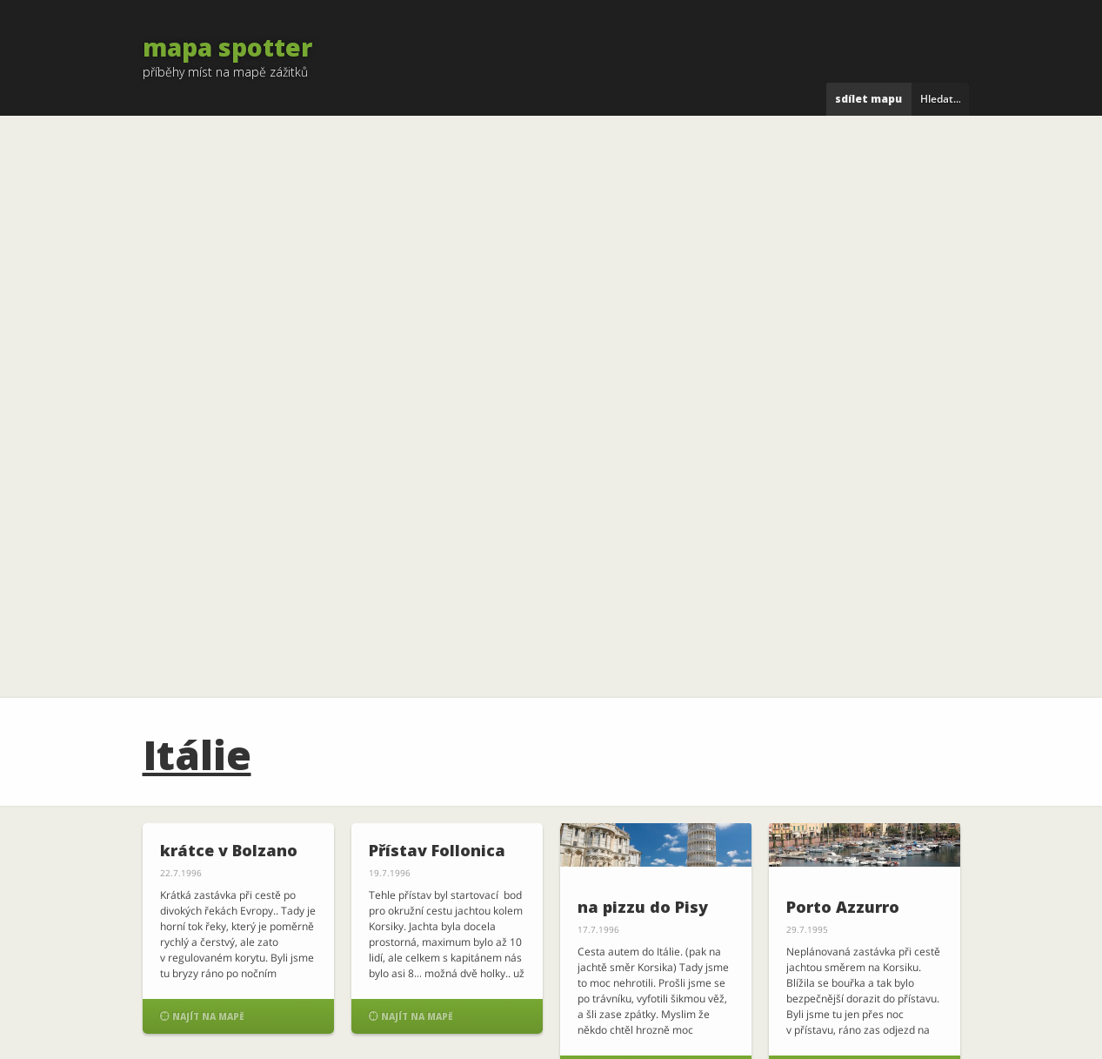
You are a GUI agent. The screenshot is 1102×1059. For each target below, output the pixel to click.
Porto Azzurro (842, 906)
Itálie (197, 754)
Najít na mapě (202, 1015)
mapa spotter (227, 47)
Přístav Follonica (437, 850)
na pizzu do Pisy (643, 906)
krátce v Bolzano (228, 850)
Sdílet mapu (868, 98)
